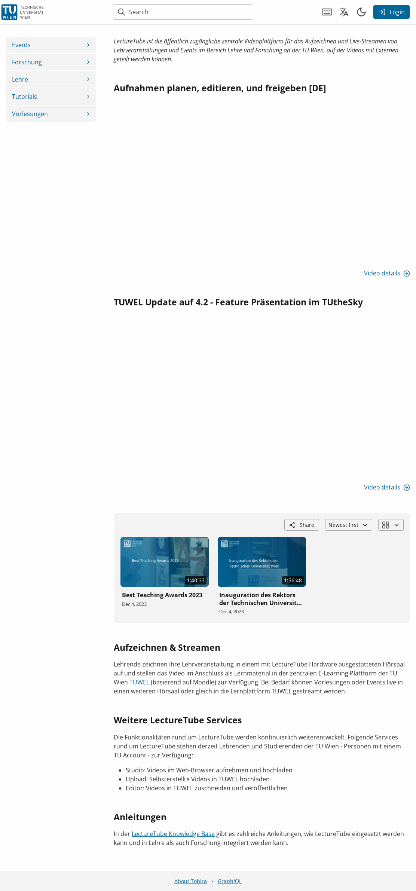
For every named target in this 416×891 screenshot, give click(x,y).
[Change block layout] (391, 525)
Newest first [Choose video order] (348, 525)
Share (301, 524)
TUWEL (139, 682)
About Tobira (190, 881)
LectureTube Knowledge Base (173, 834)
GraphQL (230, 881)
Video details (387, 273)
